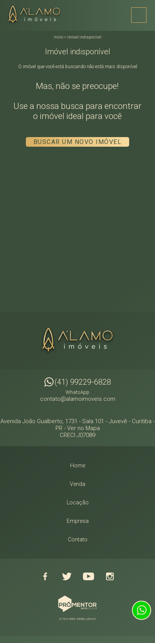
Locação (78, 502)
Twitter (66, 576)
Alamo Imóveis (77, 340)
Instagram (110, 576)
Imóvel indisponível (84, 37)
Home (77, 465)
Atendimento (141, 610)
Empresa (78, 521)
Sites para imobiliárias (77, 619)
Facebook (45, 576)
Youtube (88, 576)
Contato (78, 539)
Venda (77, 484)
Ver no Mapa (83, 428)
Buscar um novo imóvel (78, 142)
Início (58, 37)
